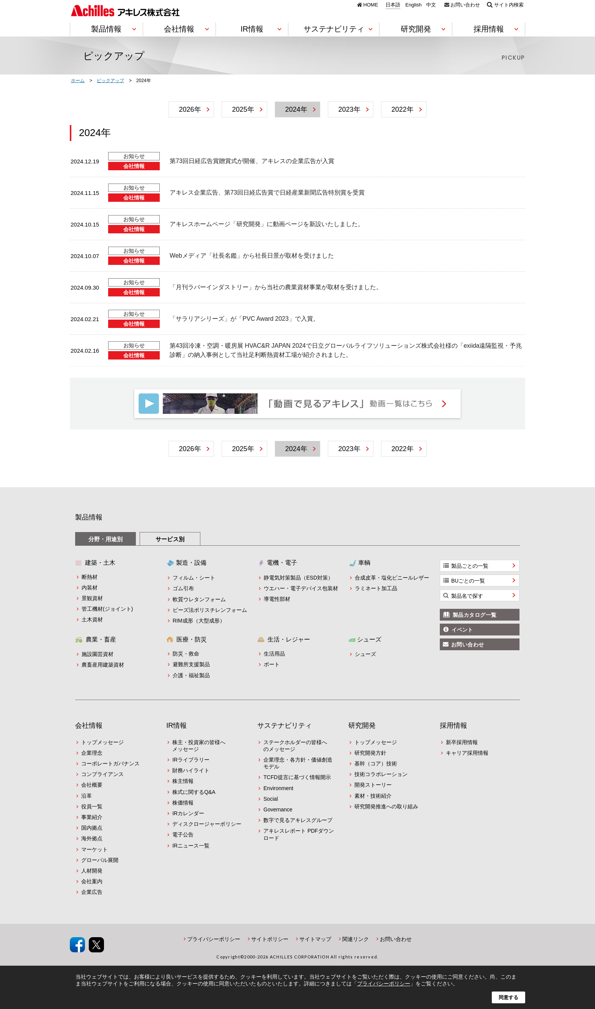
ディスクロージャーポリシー (206, 824)
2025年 (243, 109)
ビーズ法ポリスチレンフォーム (210, 610)
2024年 (296, 109)
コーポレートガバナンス (110, 763)
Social (270, 799)
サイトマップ (315, 939)
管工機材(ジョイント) (107, 609)
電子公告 (183, 835)
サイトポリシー (269, 939)
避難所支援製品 (191, 664)
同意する (508, 997)
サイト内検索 (509, 4)
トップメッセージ (102, 742)
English (413, 5)
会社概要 (91, 785)
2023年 (349, 109)
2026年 (190, 109)
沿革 (86, 796)
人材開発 (91, 871)
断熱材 (90, 577)
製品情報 (88, 517)
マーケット (94, 849)
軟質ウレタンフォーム (199, 599)
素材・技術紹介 (373, 796)
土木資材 (92, 619)
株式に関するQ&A (194, 792)
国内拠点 (91, 828)
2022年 (402, 109)
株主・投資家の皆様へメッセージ (198, 745)
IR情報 (176, 725)
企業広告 (91, 892)
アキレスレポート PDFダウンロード (298, 834)
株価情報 (183, 803)
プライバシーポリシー (213, 939)
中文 (431, 5)
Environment (278, 788)
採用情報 (453, 725)
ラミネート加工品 (376, 588)
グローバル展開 (99, 860)
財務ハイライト (190, 770)
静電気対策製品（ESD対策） (298, 578)
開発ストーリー (373, 785)
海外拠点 (91, 838)
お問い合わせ (465, 4)
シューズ (365, 654)
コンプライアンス (102, 774)
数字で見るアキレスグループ (297, 820)
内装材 (90, 587)
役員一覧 (91, 806)
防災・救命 (186, 654)
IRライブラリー (190, 760)
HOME (370, 4)
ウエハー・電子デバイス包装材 (301, 588)
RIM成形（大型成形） (199, 621)
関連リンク (355, 939)
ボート (272, 664)
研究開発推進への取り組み (386, 806)
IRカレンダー (188, 813)
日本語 (393, 5)
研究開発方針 (370, 753)
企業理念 (91, 753)
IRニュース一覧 (190, 846)
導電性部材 (277, 599)
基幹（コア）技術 (375, 763)
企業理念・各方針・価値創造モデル (297, 763)
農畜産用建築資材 (103, 665)
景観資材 (92, 598)
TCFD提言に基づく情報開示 (297, 777)
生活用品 (274, 654)
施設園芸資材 (97, 654)
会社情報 (88, 725)
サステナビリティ (284, 725)
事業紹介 (91, 817)
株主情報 (183, 781)
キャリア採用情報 (467, 753)
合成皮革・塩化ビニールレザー (392, 578)
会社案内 (91, 881)
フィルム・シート (194, 578)
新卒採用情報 (462, 742)
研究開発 (362, 725)
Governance (277, 809)
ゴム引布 (183, 588)
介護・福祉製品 (191, 675)
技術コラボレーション (381, 774)
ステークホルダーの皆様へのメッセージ (295, 745)
